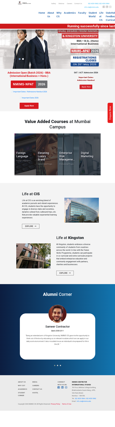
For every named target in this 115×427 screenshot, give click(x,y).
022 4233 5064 (80, 398)
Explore (30, 226)
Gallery (53, 3)
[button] (19, 59)
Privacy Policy (55, 404)
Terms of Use (66, 404)
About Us (50, 14)
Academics (22, 389)
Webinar (61, 3)
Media (34, 382)
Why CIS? (21, 385)
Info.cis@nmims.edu (84, 401)
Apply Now (29, 106)
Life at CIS (101, 16)
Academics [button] (70, 12)
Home (42, 12)
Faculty (82, 12)
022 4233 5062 (91, 398)
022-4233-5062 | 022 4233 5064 (98, 3)
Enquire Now (110, 113)
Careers (69, 3)
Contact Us (78, 3)
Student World (93, 14)
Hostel (35, 393)
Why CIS (58, 14)
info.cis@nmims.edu (91, 7)
